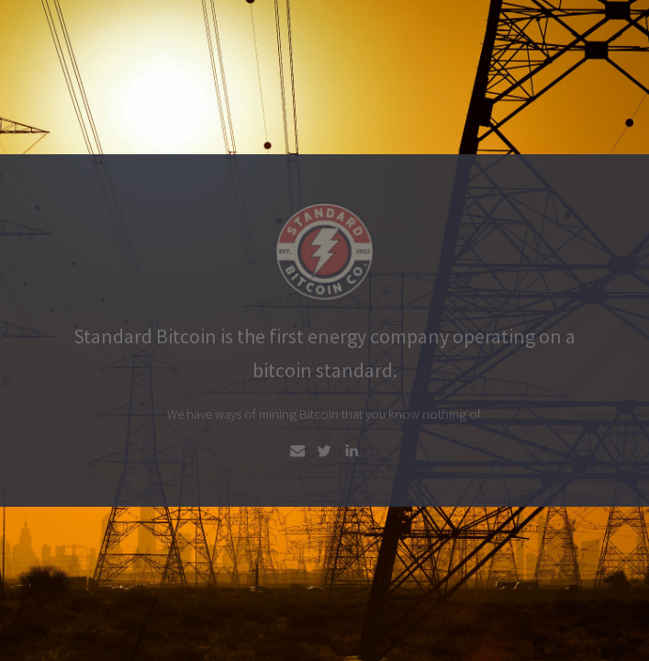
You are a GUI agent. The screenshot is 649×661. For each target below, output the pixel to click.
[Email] (297, 451)
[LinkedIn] (351, 451)
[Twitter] (324, 451)
